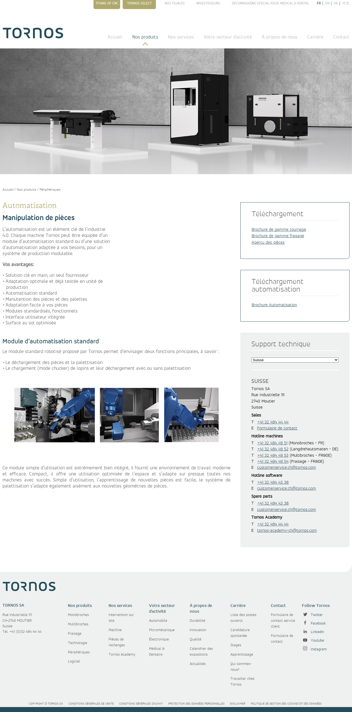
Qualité (195, 639)
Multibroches (78, 624)
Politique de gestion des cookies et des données (286, 703)
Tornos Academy (122, 654)
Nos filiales (175, 3)
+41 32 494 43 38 (273, 482)
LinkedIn (313, 632)
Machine (115, 630)
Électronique (159, 639)
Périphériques (50, 189)
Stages (235, 645)
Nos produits (145, 37)
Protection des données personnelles (196, 703)
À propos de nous (279, 37)
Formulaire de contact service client (283, 620)
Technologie (77, 643)
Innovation (198, 630)
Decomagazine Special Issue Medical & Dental (270, 3)
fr (319, 3)
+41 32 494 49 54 (272, 461)
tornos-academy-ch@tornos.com (287, 530)
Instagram (314, 649)
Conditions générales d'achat (141, 703)
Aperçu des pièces (268, 242)
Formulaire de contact (277, 428)
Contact (341, 37)
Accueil (115, 37)
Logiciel (74, 661)
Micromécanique (162, 630)
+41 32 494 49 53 (272, 455)
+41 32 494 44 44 (272, 422)
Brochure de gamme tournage (279, 230)
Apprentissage (241, 654)
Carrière (315, 37)
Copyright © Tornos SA (46, 703)
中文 (346, 3)
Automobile (158, 621)
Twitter (312, 615)
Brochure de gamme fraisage (278, 236)
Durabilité (197, 621)
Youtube (313, 640)
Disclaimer (237, 703)
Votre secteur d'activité (228, 37)
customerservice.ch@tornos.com (286, 467)
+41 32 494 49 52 (272, 449)
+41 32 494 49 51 (272, 443)
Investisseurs (208, 3)
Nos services (181, 37)
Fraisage (74, 634)
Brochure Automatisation (274, 305)
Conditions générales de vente (91, 703)
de (336, 3)
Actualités (198, 664)
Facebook (314, 623)
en (327, 3)
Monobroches (78, 615)
